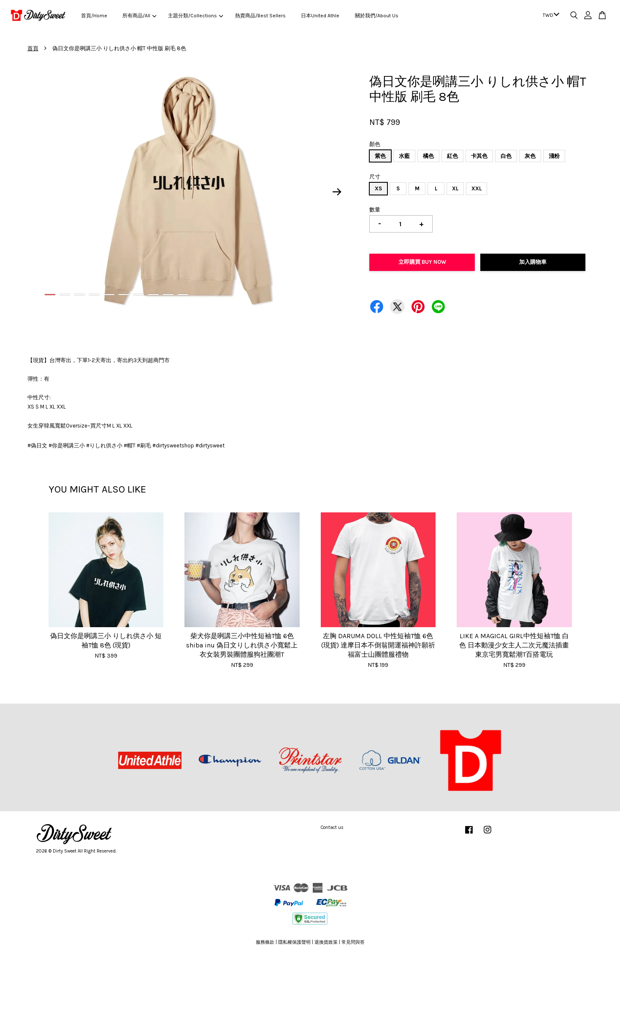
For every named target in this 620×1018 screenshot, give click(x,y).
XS (378, 188)
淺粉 (554, 156)
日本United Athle (320, 16)
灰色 (530, 156)
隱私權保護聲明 (294, 942)
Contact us (332, 827)
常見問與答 (353, 942)
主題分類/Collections (195, 16)
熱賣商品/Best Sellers (260, 16)
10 (183, 294)
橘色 (428, 156)
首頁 (32, 48)
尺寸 (374, 176)
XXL (476, 188)
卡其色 (479, 156)
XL (455, 188)
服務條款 (265, 942)
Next (336, 191)
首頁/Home (94, 16)
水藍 (404, 156)
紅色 (452, 156)
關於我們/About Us (376, 16)
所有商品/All (139, 16)
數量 (374, 209)
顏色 (374, 144)
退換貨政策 (326, 942)
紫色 (380, 156)
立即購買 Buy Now (422, 262)
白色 (506, 156)
